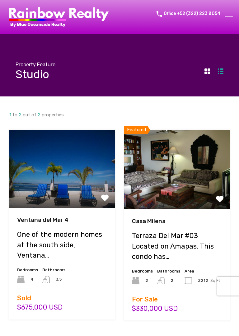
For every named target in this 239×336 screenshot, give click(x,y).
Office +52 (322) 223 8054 (192, 13)
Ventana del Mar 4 (42, 219)
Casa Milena (149, 221)
